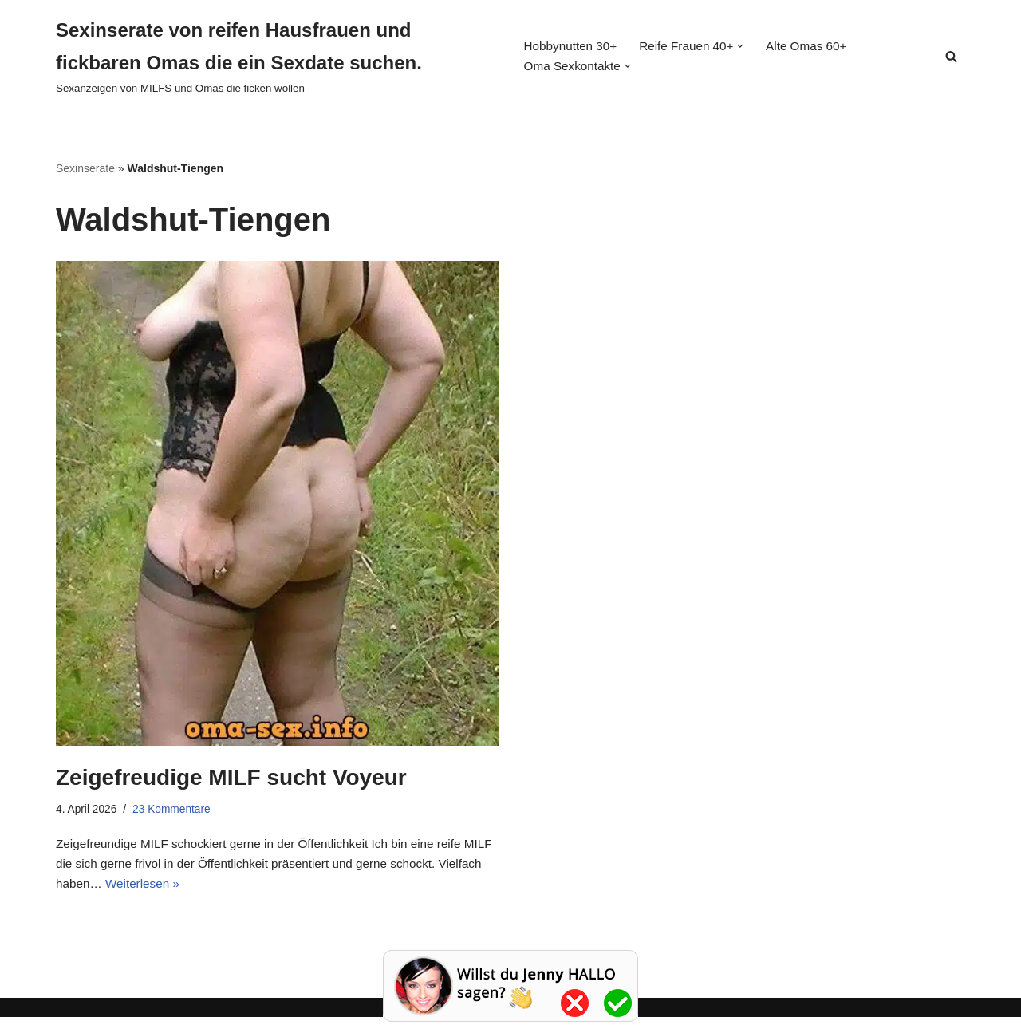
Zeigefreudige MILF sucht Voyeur (231, 778)
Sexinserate (85, 168)
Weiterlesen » (195, 891)
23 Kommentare (176, 811)
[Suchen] (951, 56)
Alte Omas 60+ (816, 46)
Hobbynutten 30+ (570, 46)
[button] (748, 45)
